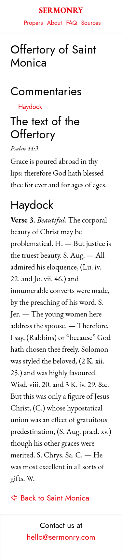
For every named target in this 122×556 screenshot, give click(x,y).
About (54, 23)
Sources (91, 23)
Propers (33, 23)
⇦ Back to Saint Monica (49, 497)
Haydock (30, 107)
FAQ (71, 23)
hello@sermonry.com (61, 537)
